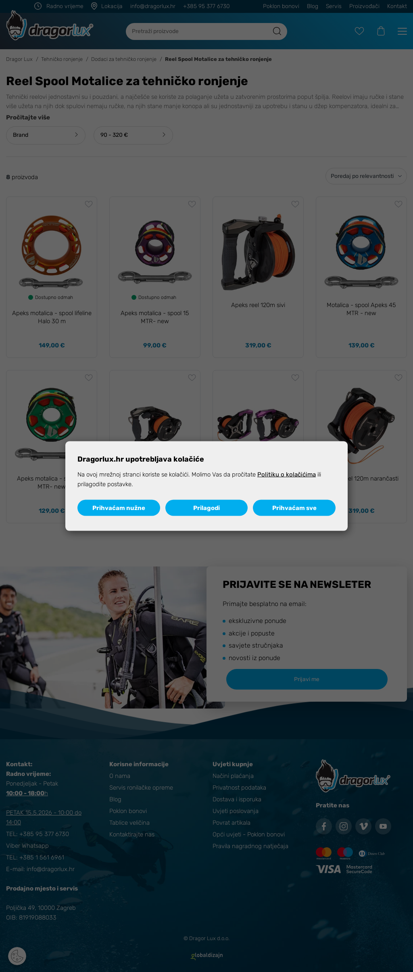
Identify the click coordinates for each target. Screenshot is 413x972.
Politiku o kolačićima (286, 474)
